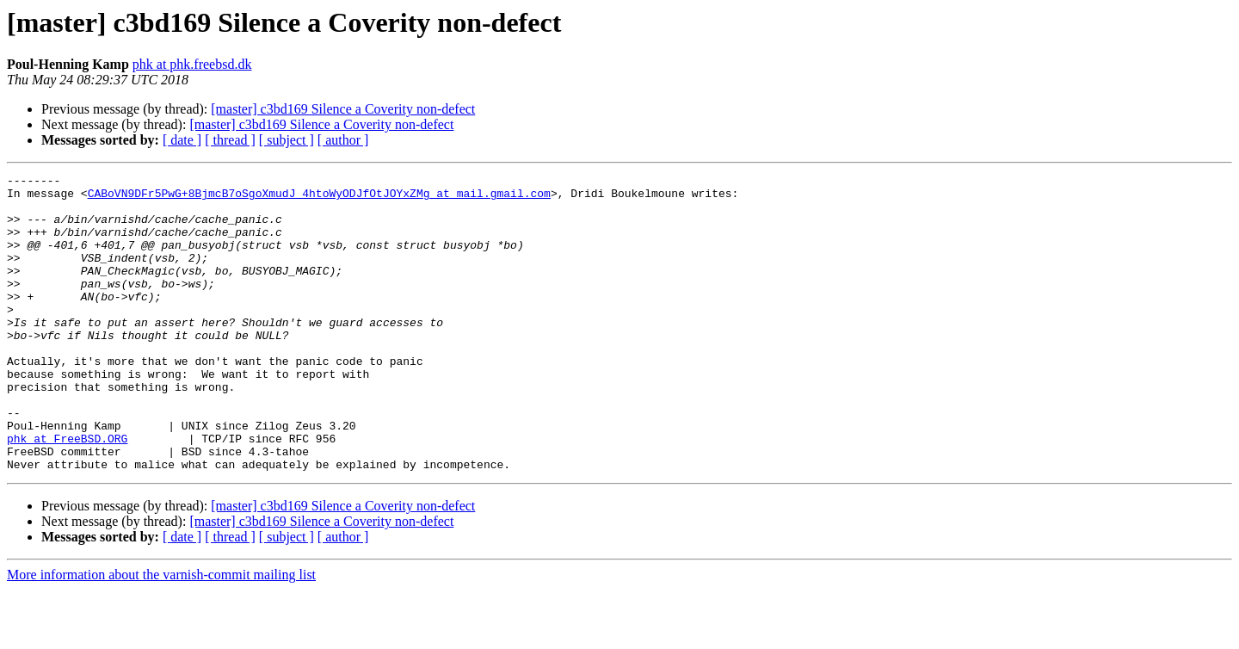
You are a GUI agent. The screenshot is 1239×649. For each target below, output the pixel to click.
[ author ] (343, 140)
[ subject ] (286, 140)
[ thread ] (230, 140)
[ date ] (182, 140)
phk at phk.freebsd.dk (192, 64)
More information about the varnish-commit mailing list (161, 634)
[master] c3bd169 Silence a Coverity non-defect (343, 109)
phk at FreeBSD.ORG (67, 492)
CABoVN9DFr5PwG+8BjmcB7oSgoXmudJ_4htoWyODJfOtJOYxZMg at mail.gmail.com (319, 198)
